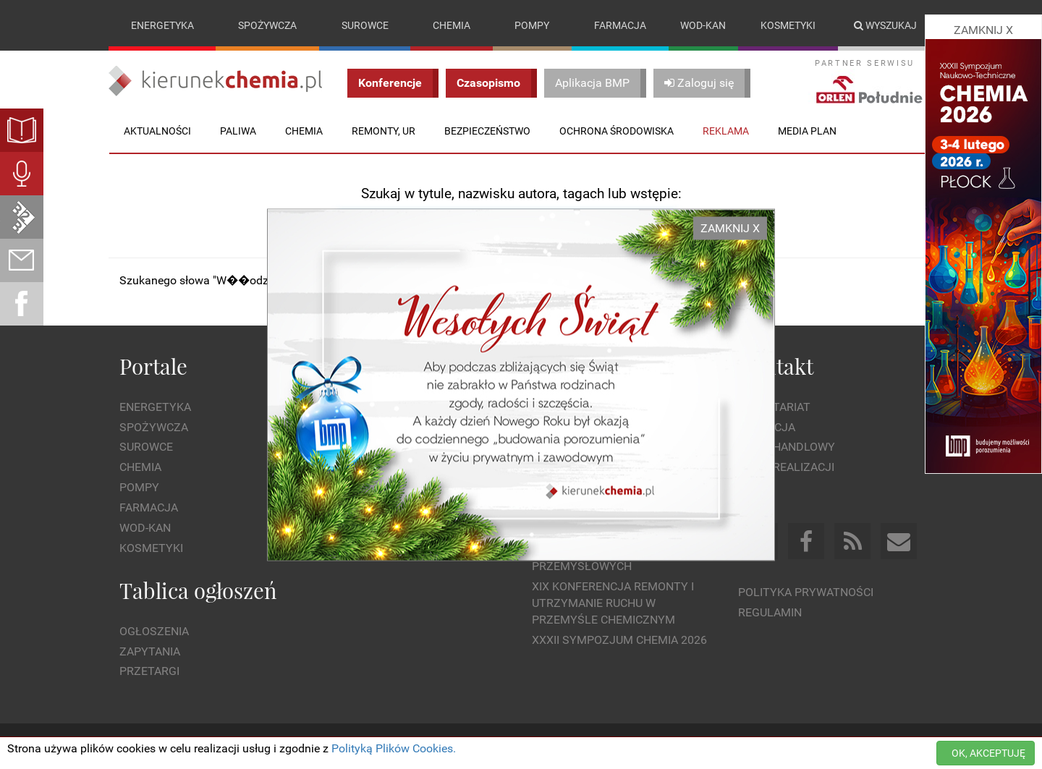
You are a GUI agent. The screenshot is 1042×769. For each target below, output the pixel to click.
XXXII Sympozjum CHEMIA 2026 (619, 640)
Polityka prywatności (805, 592)
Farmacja (620, 25)
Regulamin (770, 612)
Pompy (531, 25)
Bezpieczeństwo (487, 131)
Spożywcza (267, 25)
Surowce (365, 25)
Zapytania (149, 651)
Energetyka (162, 25)
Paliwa (238, 131)
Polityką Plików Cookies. (393, 748)
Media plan (807, 131)
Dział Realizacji (786, 467)
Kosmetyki (788, 25)
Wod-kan (703, 25)
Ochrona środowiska (616, 131)
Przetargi (149, 671)
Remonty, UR (383, 131)
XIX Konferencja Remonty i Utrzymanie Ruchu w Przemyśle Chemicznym (613, 602)
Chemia (451, 25)
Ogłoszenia (154, 631)
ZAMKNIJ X (730, 227)
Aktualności (157, 131)
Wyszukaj (885, 25)
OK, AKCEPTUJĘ (988, 753)
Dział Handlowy (786, 447)
